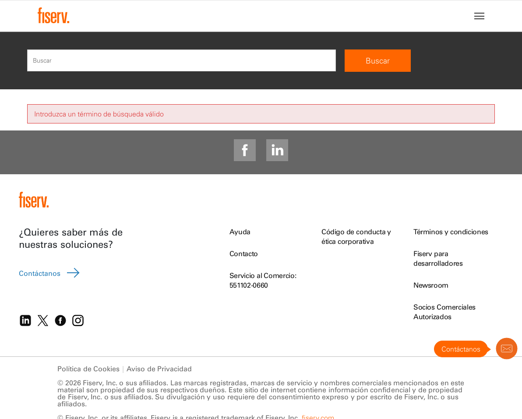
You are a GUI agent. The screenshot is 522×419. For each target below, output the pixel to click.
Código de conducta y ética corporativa (356, 236)
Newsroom (430, 285)
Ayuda (239, 231)
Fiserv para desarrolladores (438, 258)
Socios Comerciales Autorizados (444, 312)
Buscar (378, 61)
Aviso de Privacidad (159, 371)
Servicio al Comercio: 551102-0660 (262, 280)
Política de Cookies (88, 371)
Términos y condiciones (450, 231)
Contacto (243, 253)
